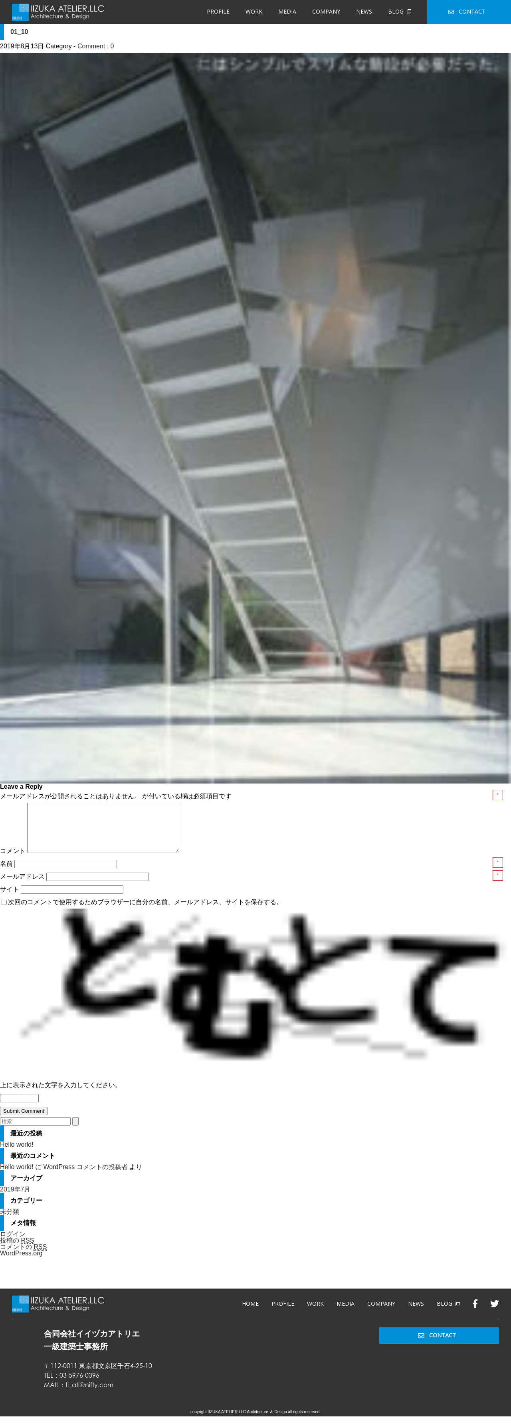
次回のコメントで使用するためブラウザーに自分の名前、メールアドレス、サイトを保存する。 (145, 911)
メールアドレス (23, 886)
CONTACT (466, 11)
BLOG (399, 11)
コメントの (23, 1256)
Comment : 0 (95, 46)
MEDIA (287, 11)
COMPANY (326, 11)
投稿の (17, 1250)
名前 (7, 873)
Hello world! (17, 1154)
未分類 (9, 1221)
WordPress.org (21, 1262)
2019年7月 (15, 1198)
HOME (250, 1313)
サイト (9, 898)
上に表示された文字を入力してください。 (60, 1094)
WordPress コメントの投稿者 (85, 1176)
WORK (254, 11)
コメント (13, 860)
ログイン (13, 1243)
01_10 (19, 31)
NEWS (364, 11)
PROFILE (218, 11)
